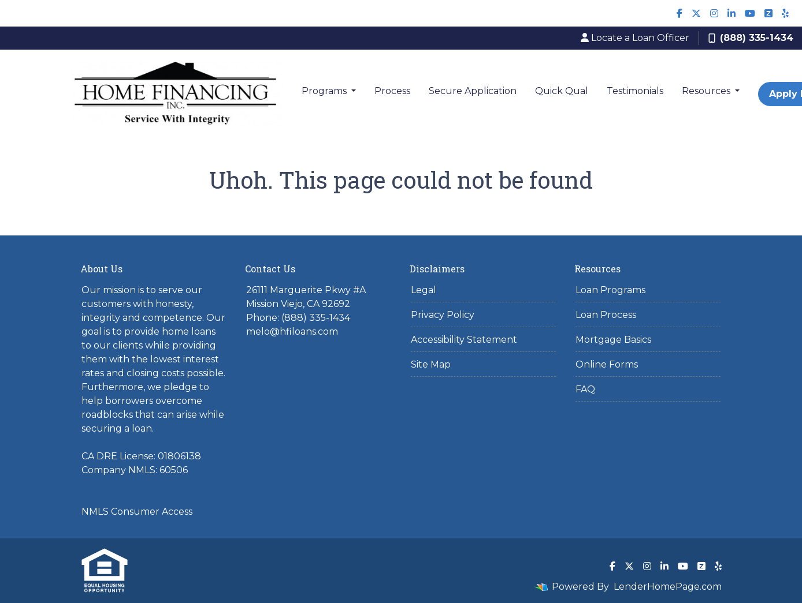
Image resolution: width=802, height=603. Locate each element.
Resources (707, 90)
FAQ (585, 389)
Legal (423, 289)
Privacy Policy (442, 314)
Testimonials (635, 90)
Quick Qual (561, 90)
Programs (325, 90)
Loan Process (605, 314)
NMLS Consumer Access (136, 511)
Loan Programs (610, 289)
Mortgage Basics (613, 339)
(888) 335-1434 (750, 37)
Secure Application (473, 90)
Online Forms (606, 364)
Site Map (431, 364)
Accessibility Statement (464, 339)
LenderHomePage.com (668, 586)
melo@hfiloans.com (292, 331)
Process (392, 90)
